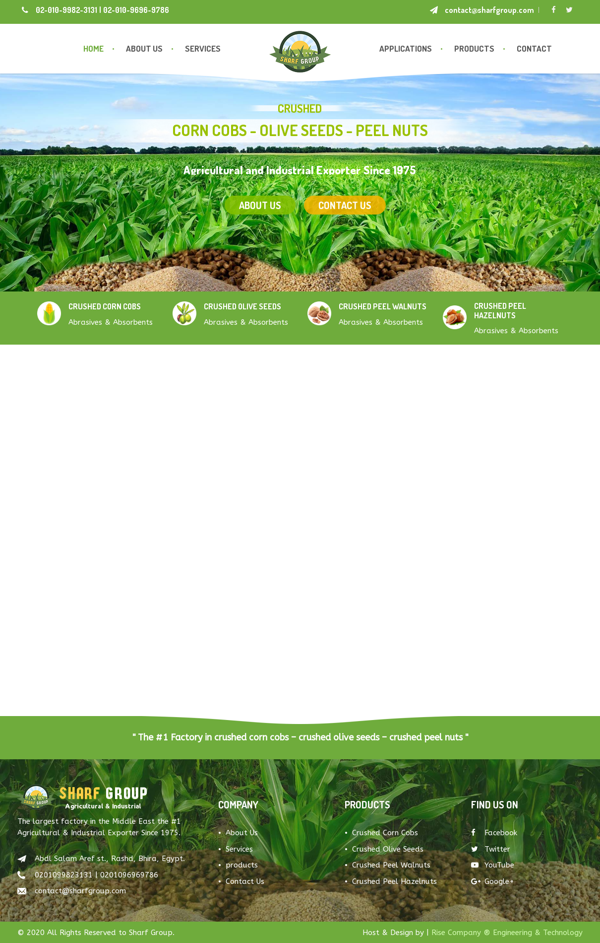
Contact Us (245, 881)
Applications (405, 48)
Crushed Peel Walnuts (391, 865)
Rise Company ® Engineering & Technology (507, 932)
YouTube (492, 865)
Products (474, 48)
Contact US (344, 221)
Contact (534, 48)
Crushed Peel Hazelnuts (394, 881)
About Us (144, 48)
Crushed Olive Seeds (387, 849)
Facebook (494, 832)
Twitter (490, 849)
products (242, 865)
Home (93, 48)
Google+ (492, 881)
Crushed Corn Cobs (385, 832)
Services (203, 48)
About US (260, 220)
